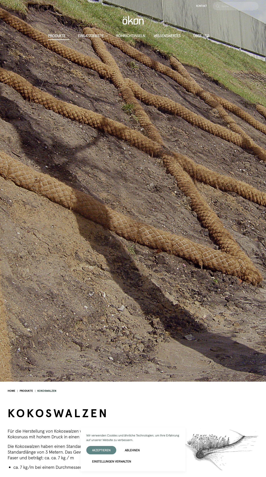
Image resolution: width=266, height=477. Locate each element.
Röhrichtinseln (130, 36)
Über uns (201, 36)
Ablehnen (132, 450)
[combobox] (235, 6)
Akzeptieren (101, 450)
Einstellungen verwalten (111, 461)
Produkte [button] (58, 36)
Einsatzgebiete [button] (93, 36)
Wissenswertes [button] (169, 36)
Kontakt (201, 6)
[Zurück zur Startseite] (133, 20)
